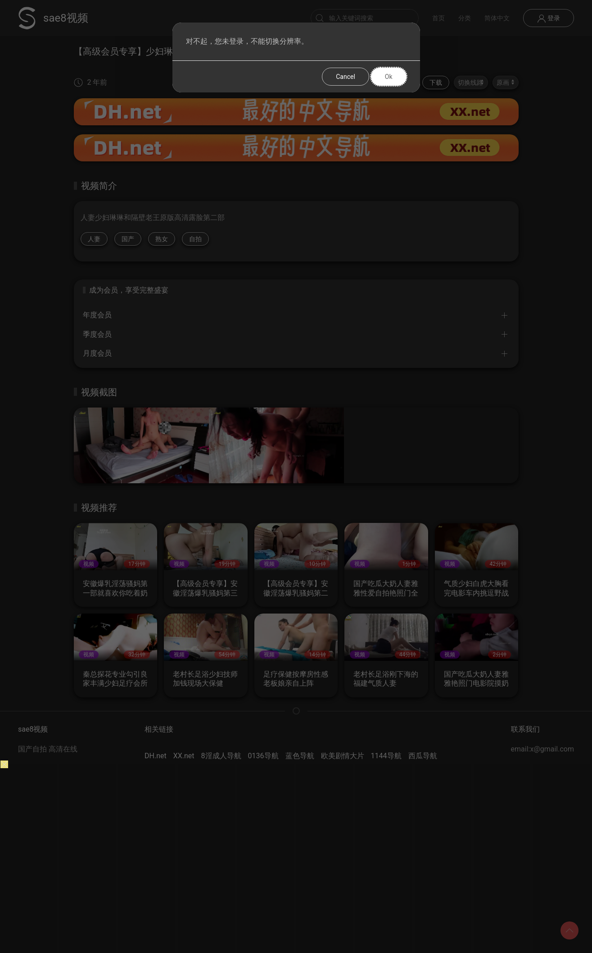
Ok (389, 76)
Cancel (345, 76)
